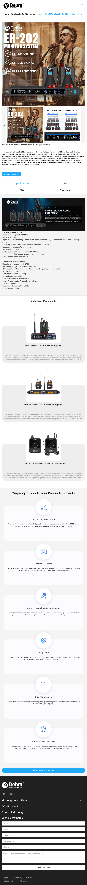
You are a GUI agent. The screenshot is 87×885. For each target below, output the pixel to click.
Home (6, 14)
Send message (43, 867)
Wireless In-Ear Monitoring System (26, 14)
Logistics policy (8, 881)
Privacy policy (25, 881)
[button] (4, 125)
